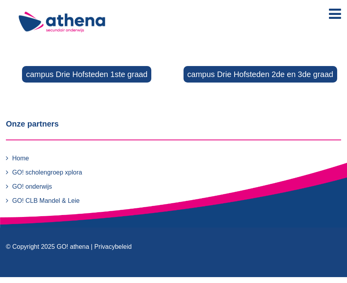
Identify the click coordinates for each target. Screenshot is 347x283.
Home (20, 158)
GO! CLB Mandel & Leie (46, 200)
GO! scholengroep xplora (47, 172)
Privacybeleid (113, 246)
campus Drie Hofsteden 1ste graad (86, 74)
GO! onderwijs (32, 186)
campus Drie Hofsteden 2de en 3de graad (260, 74)
